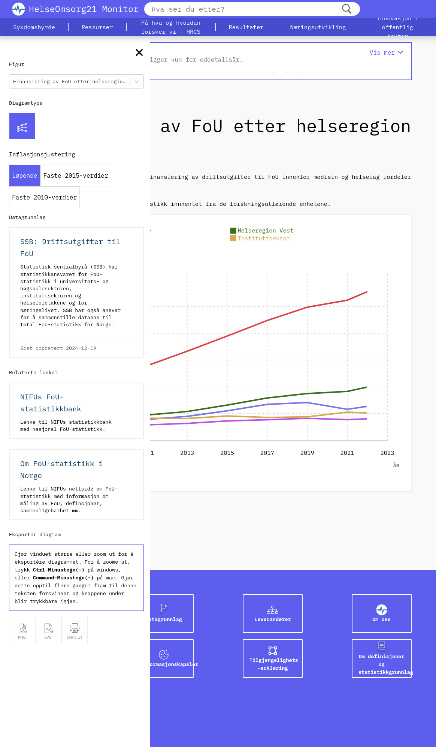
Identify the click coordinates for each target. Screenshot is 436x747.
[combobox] (14, 81)
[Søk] (347, 9)
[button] (34, 27)
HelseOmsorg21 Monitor (84, 8)
